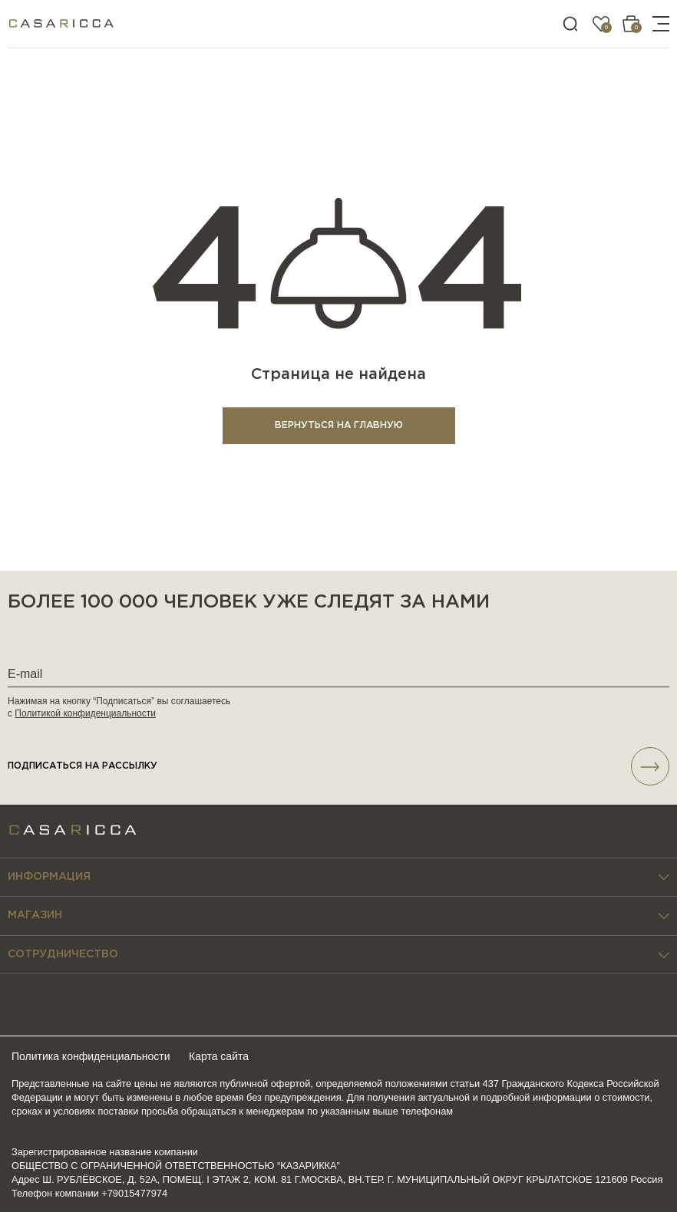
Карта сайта (219, 1056)
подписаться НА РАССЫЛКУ (338, 766)
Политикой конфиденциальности (85, 713)
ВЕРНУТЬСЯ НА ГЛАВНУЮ (339, 425)
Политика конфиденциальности (91, 1056)
